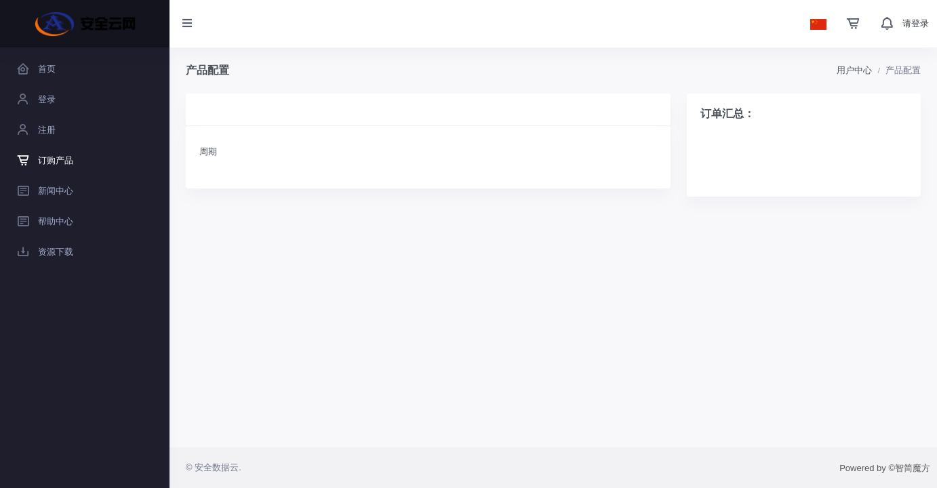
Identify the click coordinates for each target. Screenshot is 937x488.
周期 (208, 151)
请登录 (915, 23)
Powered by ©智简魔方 (884, 468)
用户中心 (854, 70)
